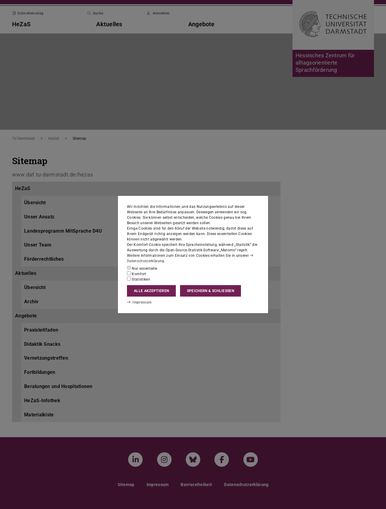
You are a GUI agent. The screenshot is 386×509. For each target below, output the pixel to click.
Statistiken (138, 279)
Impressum (139, 302)
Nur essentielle (142, 268)
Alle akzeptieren (151, 291)
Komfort (136, 273)
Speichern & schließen (210, 291)
